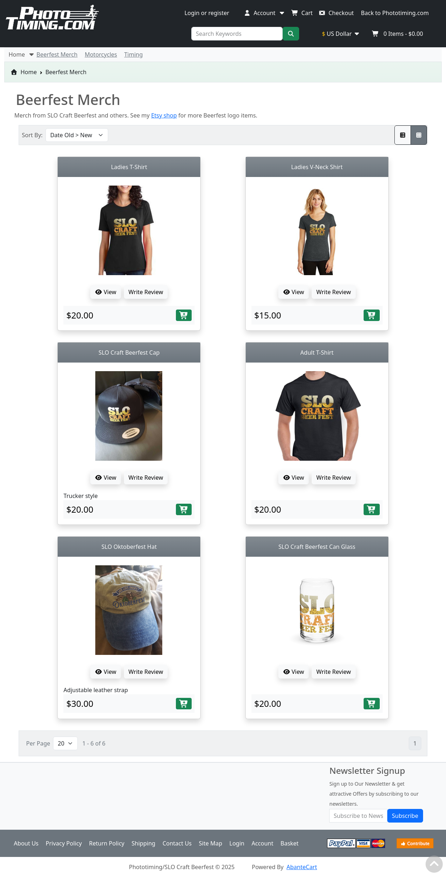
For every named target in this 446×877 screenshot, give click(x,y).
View (105, 292)
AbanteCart (302, 867)
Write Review (146, 292)
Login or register (206, 13)
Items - (397, 34)
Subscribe (405, 816)
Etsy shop (164, 115)
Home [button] (22, 54)
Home (23, 72)
